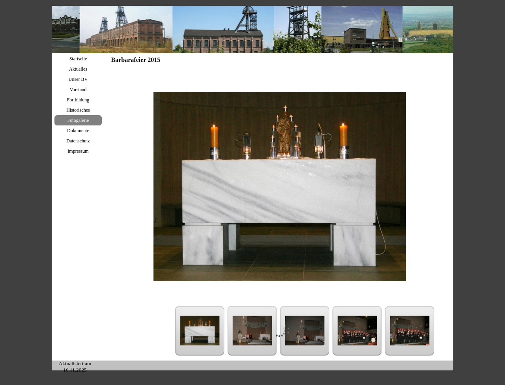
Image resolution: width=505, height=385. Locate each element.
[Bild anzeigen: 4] (357, 331)
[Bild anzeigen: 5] (409, 331)
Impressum (77, 151)
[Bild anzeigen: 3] (305, 331)
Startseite (78, 59)
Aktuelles (78, 69)
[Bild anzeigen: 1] (200, 331)
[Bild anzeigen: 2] (252, 331)
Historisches (78, 110)
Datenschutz (78, 141)
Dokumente (78, 130)
